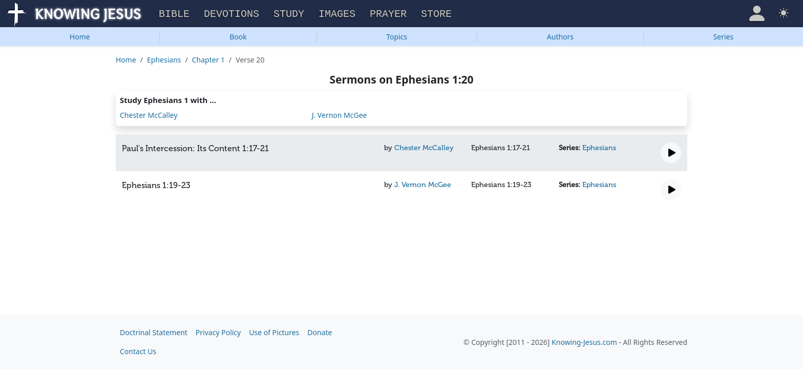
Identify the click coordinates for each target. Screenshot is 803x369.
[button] (756, 12)
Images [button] (337, 13)
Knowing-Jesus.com (584, 342)
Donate (319, 332)
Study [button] (288, 13)
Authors (560, 35)
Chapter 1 (208, 58)
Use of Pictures (274, 332)
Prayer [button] (388, 13)
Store (436, 13)
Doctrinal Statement (153, 332)
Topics (396, 35)
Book (238, 35)
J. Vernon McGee (339, 113)
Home (80, 35)
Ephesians (164, 58)
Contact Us (138, 351)
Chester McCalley (149, 113)
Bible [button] (174, 13)
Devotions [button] (231, 13)
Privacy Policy (218, 332)
